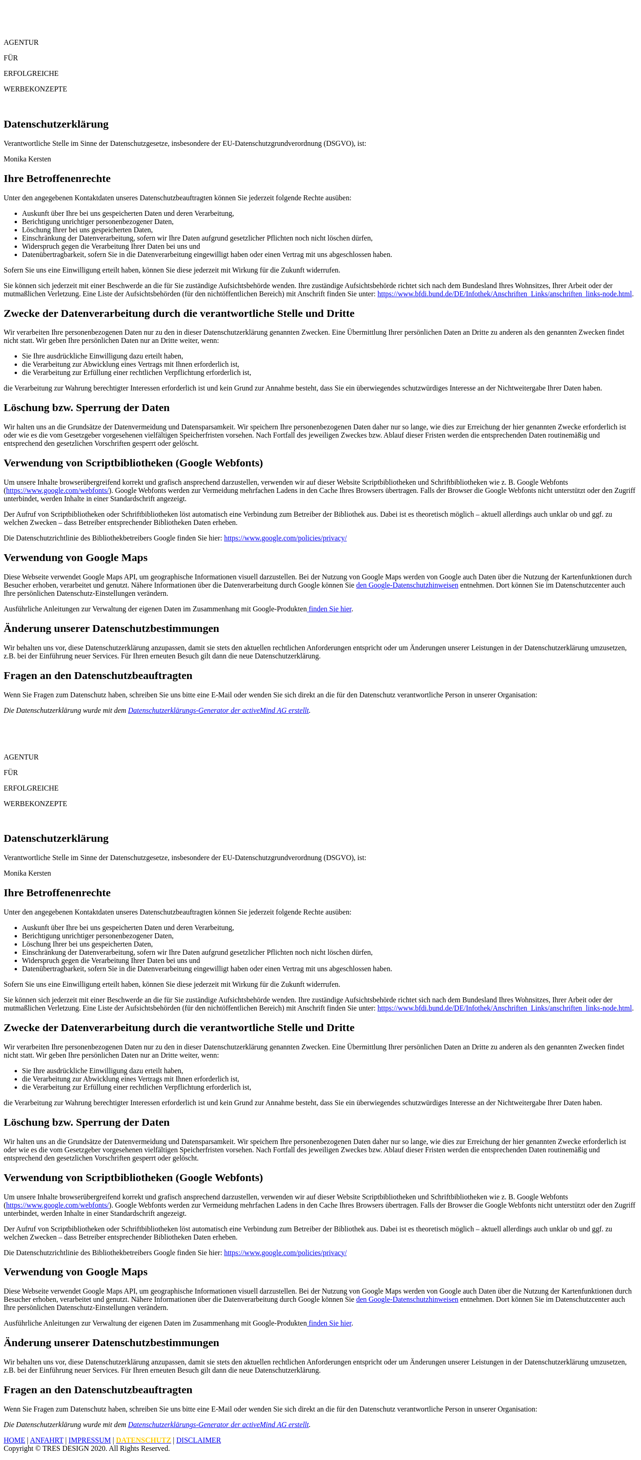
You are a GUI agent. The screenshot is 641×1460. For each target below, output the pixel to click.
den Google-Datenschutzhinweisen (407, 585)
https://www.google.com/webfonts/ (57, 490)
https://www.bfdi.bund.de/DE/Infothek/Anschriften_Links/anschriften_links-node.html (504, 294)
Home (14, 1440)
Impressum (90, 1440)
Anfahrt (46, 1440)
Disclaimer (198, 1440)
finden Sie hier (329, 609)
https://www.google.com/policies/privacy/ (285, 538)
